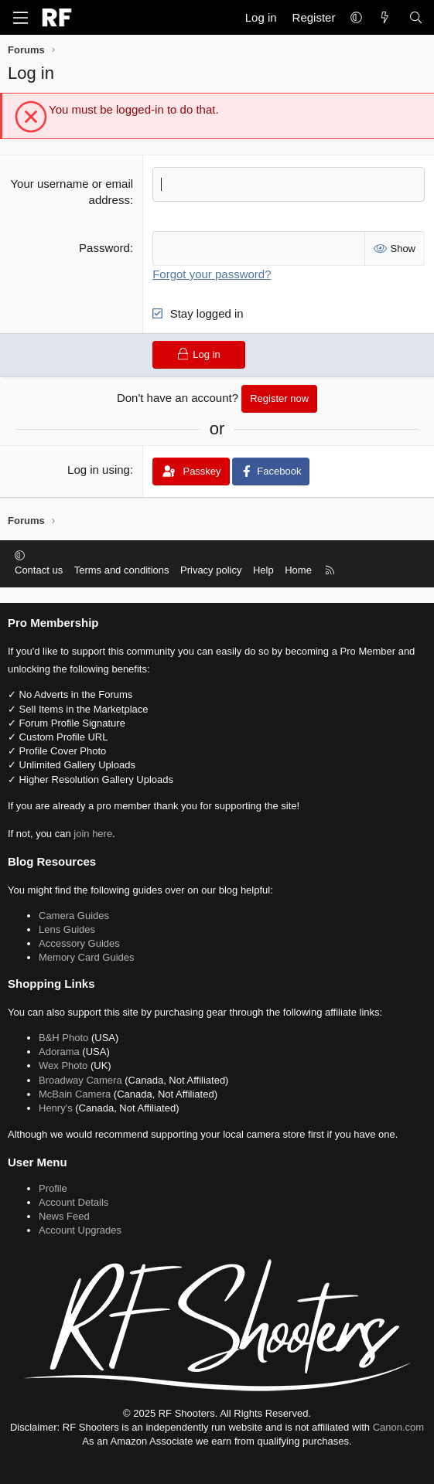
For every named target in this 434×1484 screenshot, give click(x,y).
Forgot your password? (211, 274)
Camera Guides (74, 915)
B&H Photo (63, 1037)
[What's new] (385, 17)
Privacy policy (210, 570)
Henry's (56, 1108)
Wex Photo (63, 1065)
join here (92, 833)
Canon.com (398, 1427)
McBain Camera (75, 1094)
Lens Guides (67, 929)
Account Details (73, 1202)
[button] (356, 17)
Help (263, 570)
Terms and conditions (121, 570)
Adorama (59, 1051)
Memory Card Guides (87, 957)
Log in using (98, 469)
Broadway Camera (80, 1080)
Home (298, 570)
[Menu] (20, 18)
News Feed (64, 1216)
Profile (53, 1188)
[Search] (416, 17)
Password (104, 247)
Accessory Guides (79, 943)
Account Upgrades (80, 1230)
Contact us (39, 570)
